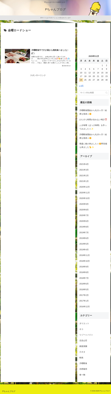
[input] (94, 92)
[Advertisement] (38, 39)
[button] (106, 92)
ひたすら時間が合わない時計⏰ (93, 120)
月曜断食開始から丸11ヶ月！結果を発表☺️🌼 (93, 112)
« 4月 (81, 86)
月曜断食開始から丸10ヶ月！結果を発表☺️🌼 (93, 136)
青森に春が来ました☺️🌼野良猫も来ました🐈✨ (93, 145)
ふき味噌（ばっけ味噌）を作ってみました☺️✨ (93, 127)
